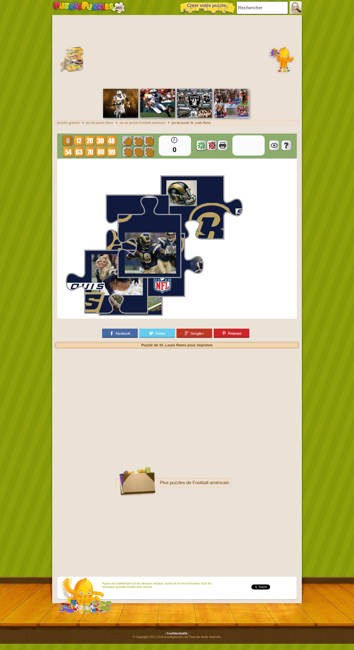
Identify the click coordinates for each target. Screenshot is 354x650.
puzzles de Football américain (199, 482)
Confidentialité (177, 633)
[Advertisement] (177, 51)
